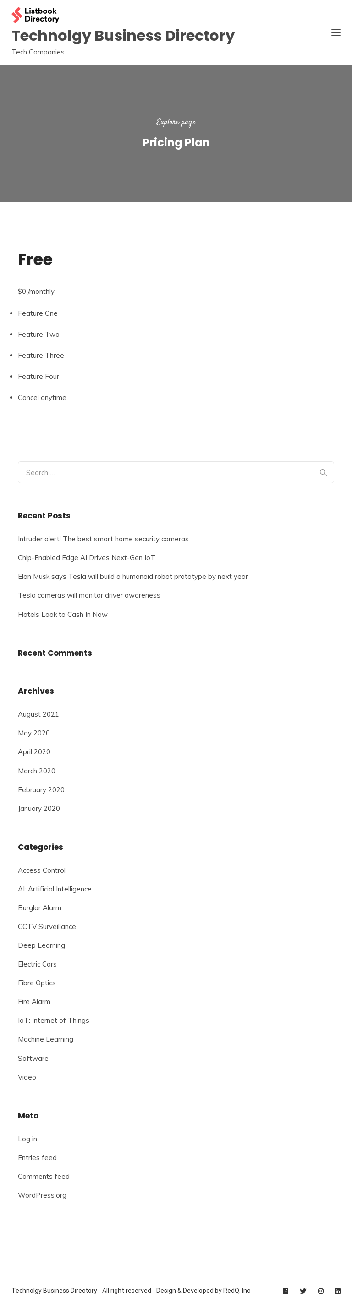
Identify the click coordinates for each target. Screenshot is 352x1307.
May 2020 (34, 733)
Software (33, 1058)
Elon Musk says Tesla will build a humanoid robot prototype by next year (133, 576)
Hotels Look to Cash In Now (63, 614)
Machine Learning (45, 1039)
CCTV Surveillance (47, 926)
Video (27, 1077)
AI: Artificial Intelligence (55, 889)
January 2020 (39, 808)
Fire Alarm (34, 1001)
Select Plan (37, 422)
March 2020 (36, 771)
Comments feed (44, 1176)
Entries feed (37, 1157)
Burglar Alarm (39, 907)
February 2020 (41, 789)
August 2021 (38, 714)
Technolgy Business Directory (123, 35)
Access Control (42, 870)
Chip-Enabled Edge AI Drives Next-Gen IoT (86, 557)
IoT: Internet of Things (53, 1020)
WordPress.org (42, 1195)
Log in (27, 1138)
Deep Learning (41, 945)
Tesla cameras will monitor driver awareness (89, 595)
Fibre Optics (37, 982)
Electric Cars (37, 964)
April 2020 (34, 751)
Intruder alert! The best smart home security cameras (103, 539)
